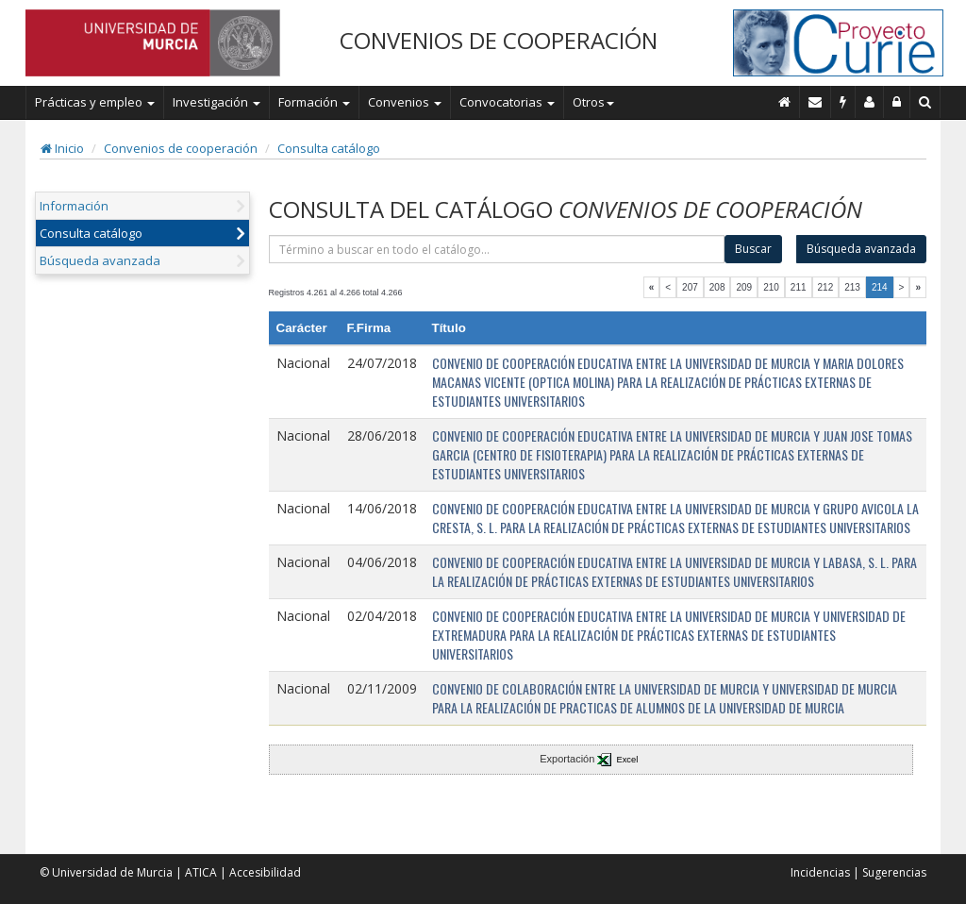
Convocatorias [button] (507, 101)
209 (744, 287)
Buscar (753, 249)
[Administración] (897, 102)
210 (771, 287)
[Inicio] (785, 102)
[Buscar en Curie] (925, 102)
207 (690, 287)
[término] (497, 249)
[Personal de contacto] (870, 102)
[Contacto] (815, 102)
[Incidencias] (843, 102)
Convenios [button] (404, 101)
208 (717, 287)
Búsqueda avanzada (100, 260)
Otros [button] (593, 101)
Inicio (62, 148)
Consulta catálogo (328, 148)
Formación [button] (314, 101)
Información (74, 205)
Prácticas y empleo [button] (95, 101)
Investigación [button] (216, 101)
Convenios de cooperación (181, 148)
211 (799, 287)
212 (826, 287)
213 (852, 287)
